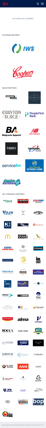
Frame (42, 425)
